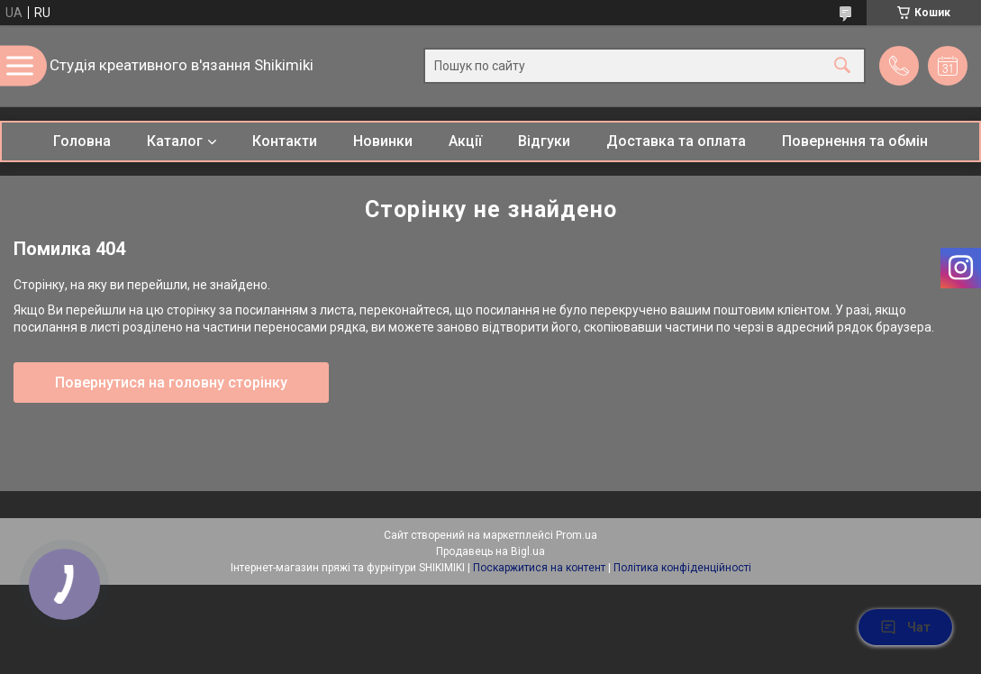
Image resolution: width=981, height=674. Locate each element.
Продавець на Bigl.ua (490, 551)
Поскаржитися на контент (539, 567)
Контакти (284, 141)
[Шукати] (842, 66)
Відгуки (544, 141)
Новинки (383, 141)
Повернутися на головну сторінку (171, 382)
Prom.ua (576, 535)
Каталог (175, 141)
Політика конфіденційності (682, 567)
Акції (465, 141)
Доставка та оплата (676, 141)
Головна (82, 141)
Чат (905, 627)
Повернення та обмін (855, 141)
